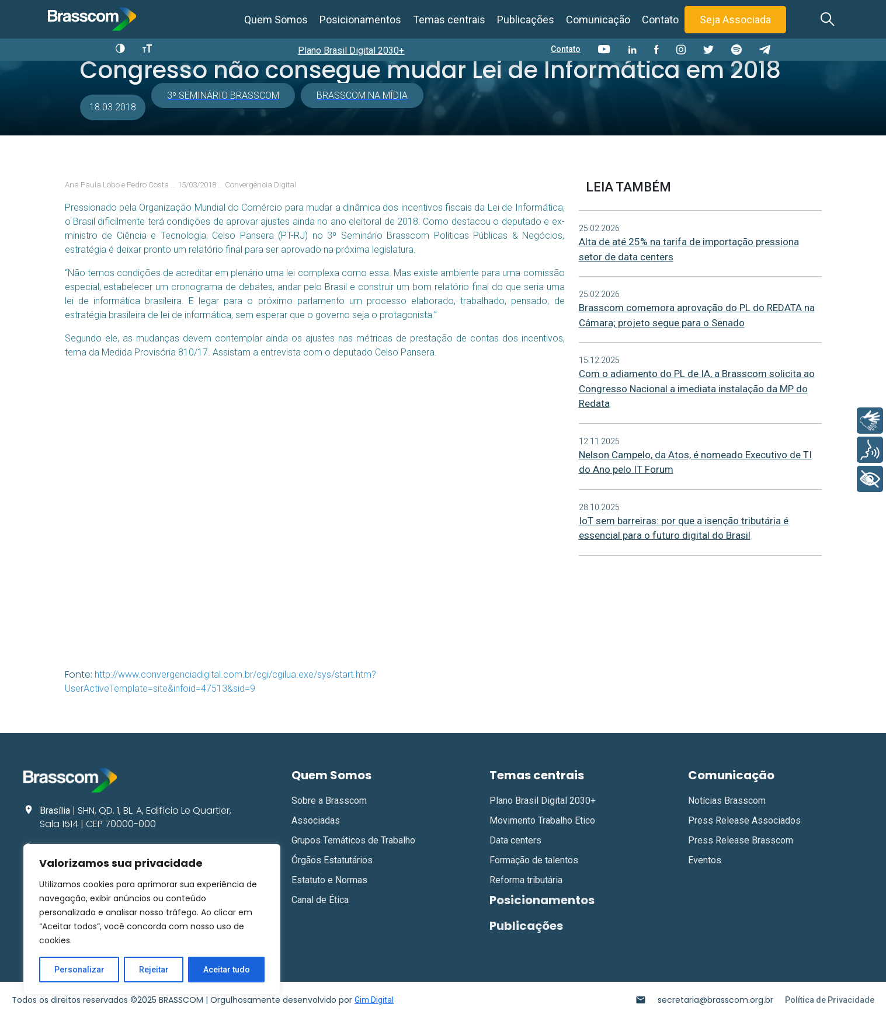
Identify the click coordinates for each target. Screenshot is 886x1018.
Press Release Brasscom (740, 840)
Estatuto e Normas (329, 879)
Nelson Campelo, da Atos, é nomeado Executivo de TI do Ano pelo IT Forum (695, 462)
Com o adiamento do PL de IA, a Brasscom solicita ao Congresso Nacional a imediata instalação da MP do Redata (697, 388)
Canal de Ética (320, 899)
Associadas (315, 820)
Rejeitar (154, 969)
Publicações (525, 19)
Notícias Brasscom (727, 800)
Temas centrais (449, 19)
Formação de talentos (533, 860)
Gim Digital (374, 1000)
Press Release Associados (744, 820)
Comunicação (598, 19)
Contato (660, 19)
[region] (151, 919)
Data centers (515, 840)
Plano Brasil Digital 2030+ (351, 50)
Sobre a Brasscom (329, 800)
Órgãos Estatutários (332, 860)
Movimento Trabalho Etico (542, 820)
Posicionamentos (360, 19)
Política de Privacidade (829, 1000)
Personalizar (79, 969)
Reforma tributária (525, 879)
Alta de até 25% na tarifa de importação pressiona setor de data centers (689, 249)
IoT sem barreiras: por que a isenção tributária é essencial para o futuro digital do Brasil (683, 528)
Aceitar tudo (226, 969)
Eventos (704, 860)
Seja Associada (735, 19)
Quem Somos (276, 19)
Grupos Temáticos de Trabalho (353, 840)
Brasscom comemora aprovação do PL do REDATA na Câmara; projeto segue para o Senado (697, 315)
